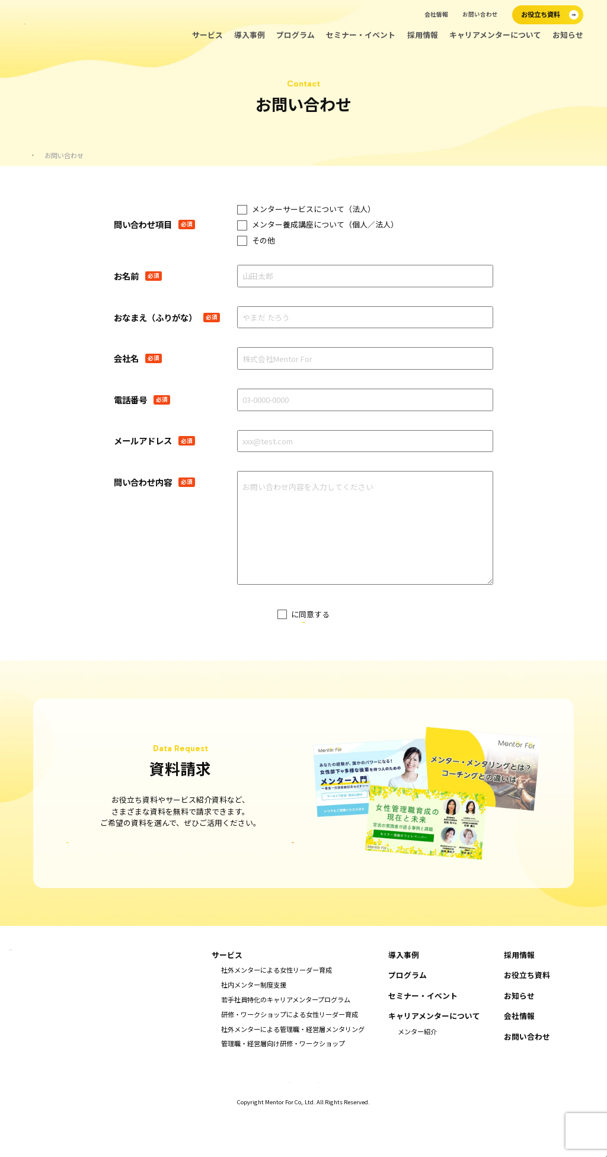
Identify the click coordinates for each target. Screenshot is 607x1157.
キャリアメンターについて (495, 35)
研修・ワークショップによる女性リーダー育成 (289, 1056)
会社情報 (436, 14)
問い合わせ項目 (143, 224)
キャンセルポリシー (269, 1122)
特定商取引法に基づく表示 (198, 1122)
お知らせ (567, 35)
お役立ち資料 (527, 1017)
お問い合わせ (480, 14)
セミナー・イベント (360, 35)
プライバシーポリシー (291, 614)
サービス (207, 35)
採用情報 (422, 35)
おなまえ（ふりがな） (155, 317)
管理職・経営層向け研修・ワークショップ (283, 1086)
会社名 (126, 358)
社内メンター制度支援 (253, 1027)
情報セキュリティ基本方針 (410, 1122)
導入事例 (249, 35)
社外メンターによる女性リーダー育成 (276, 1012)
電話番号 (130, 400)
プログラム (295, 35)
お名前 (126, 276)
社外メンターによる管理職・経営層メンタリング (293, 1071)
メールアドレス (143, 441)
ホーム (43, 155)
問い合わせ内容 (143, 482)
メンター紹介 (417, 1073)
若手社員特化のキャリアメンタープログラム (285, 1041)
